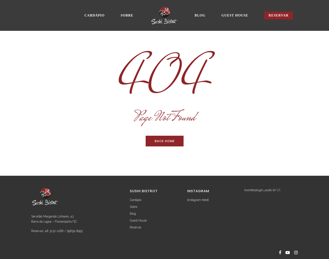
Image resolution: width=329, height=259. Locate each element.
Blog (200, 15)
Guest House (234, 15)
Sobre (127, 15)
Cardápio (94, 15)
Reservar (279, 15)
